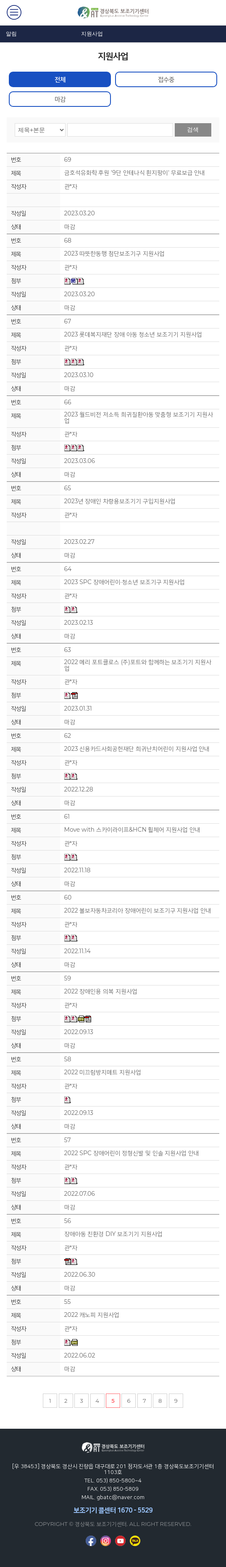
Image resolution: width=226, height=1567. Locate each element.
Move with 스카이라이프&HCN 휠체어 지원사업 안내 (132, 830)
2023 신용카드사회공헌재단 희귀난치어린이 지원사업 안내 (137, 749)
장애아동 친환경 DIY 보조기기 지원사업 (113, 1234)
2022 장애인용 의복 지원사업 (100, 991)
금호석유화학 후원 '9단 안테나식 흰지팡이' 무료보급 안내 (134, 173)
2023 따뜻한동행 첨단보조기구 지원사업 (114, 254)
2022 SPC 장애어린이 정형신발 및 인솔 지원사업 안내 (131, 1153)
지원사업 (92, 34)
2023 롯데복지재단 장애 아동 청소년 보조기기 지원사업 (133, 334)
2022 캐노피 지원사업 (91, 1315)
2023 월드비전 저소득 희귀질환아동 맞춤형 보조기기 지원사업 (138, 417)
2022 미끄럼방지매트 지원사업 (102, 1072)
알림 (11, 34)
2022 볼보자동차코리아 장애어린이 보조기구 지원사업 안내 (137, 911)
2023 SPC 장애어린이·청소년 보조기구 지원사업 (124, 582)
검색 (193, 129)
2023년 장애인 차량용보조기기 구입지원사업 (120, 501)
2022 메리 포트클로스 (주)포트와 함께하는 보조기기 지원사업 (137, 665)
